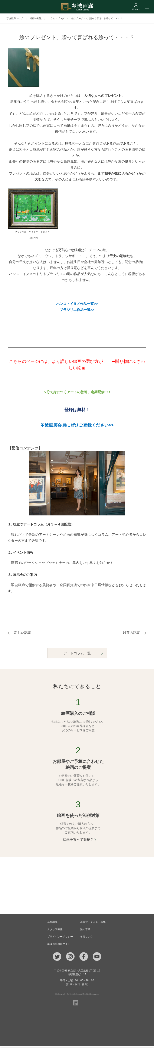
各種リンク (86, 936)
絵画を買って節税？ (78, 839)
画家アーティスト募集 (93, 922)
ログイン (132, 1054)
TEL (21, 1054)
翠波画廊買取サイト (58, 943)
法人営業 (85, 929)
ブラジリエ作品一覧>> (77, 310)
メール (49, 1054)
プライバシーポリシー (60, 936)
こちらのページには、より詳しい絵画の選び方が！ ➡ (62, 361)
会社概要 (52, 922)
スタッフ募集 (55, 929)
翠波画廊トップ (14, 18)
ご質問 (77, 1054)
